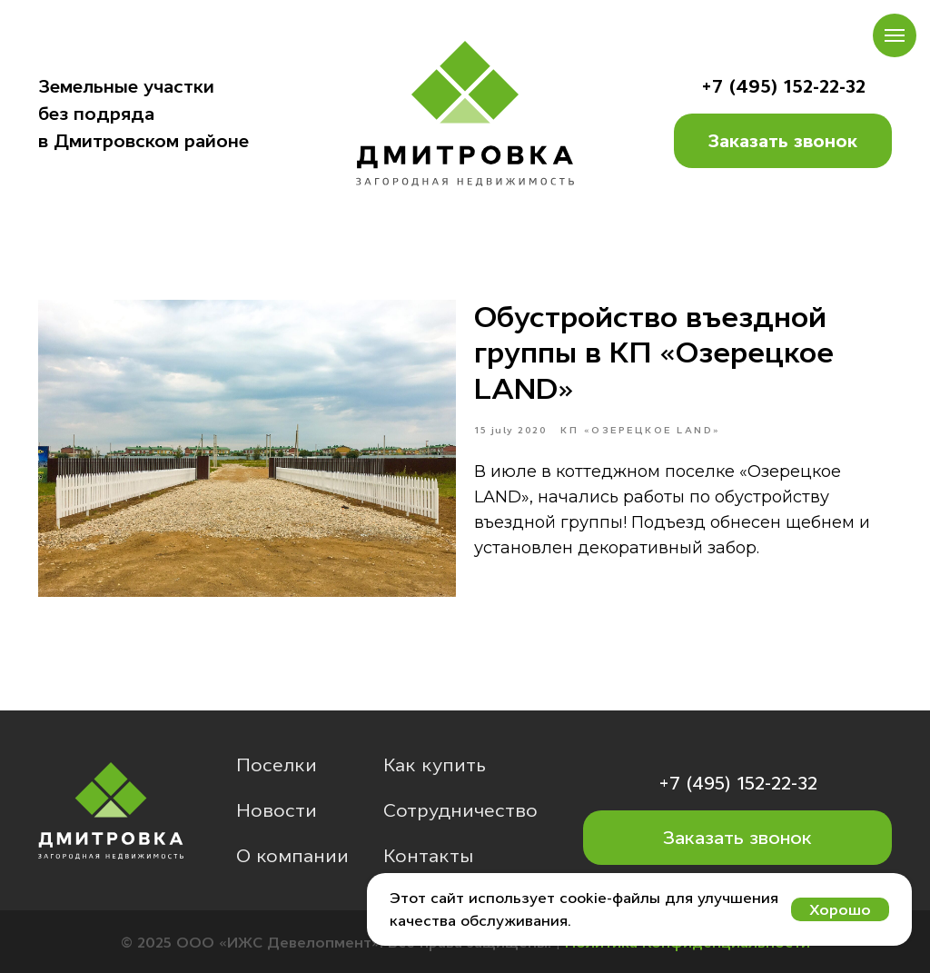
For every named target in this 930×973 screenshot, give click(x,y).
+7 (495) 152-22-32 (783, 86)
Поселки (276, 765)
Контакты (428, 856)
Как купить (434, 765)
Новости (276, 810)
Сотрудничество (460, 810)
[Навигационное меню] (895, 35)
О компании (292, 856)
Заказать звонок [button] (782, 141)
